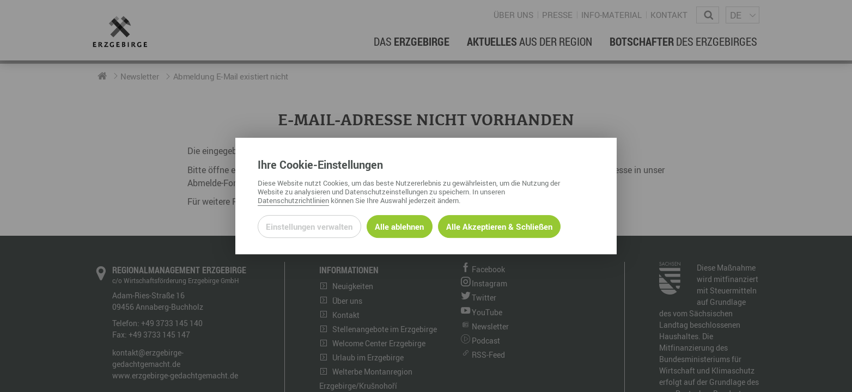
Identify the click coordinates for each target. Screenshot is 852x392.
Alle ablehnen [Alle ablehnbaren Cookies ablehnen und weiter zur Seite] (399, 226)
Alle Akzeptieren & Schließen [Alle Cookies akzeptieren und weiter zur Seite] (499, 226)
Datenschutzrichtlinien (293, 200)
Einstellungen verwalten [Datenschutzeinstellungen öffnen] (309, 226)
